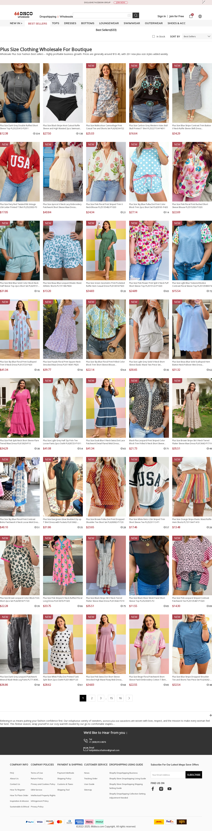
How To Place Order (19, 795)
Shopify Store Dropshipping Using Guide (127, 778)
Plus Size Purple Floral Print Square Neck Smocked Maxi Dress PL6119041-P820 (61, 363)
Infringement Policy (40, 801)
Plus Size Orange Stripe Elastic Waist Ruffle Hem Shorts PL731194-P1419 (192, 521)
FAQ (12, 773)
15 (111, 698)
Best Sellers (190, 36)
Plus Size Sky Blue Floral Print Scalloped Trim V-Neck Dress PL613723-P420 (18, 363)
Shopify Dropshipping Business (123, 773)
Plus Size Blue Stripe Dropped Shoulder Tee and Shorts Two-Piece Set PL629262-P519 (191, 678)
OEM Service (36, 789)
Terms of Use (37, 773)
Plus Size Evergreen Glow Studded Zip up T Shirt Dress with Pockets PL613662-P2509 (62, 521)
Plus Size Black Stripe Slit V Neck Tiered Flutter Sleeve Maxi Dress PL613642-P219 (105, 599)
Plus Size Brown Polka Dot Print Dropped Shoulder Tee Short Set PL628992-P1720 (105, 521)
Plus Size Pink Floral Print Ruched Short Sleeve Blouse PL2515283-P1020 (190, 206)
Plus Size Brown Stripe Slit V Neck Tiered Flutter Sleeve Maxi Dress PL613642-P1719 (192, 442)
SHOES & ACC (177, 23)
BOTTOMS (87, 23)
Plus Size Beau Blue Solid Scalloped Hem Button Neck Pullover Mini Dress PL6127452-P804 (191, 363)
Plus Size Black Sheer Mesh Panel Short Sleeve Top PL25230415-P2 (147, 599)
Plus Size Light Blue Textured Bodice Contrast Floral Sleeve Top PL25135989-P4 (192, 284)
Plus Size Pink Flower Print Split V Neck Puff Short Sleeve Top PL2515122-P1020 (148, 284)
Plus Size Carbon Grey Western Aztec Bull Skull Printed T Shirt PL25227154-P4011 (148, 127)
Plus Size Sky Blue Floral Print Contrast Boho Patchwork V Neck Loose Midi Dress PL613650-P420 (19, 521)
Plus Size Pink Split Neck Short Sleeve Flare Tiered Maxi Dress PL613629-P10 (19, 442)
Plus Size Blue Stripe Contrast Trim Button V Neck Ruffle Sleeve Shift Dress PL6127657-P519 (191, 127)
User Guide (89, 784)
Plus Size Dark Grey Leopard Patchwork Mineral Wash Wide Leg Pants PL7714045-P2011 (19, 678)
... (106, 698)
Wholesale (66, 16)
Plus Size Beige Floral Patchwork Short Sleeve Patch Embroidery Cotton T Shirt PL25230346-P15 (147, 678)
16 (120, 698)
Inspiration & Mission (19, 801)
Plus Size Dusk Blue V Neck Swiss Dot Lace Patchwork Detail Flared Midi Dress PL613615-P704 (105, 442)
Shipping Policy (64, 778)
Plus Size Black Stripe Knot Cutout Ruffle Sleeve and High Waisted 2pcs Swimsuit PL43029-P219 (61, 127)
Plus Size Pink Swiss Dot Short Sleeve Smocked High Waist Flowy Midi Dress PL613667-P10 (103, 678)
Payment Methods (65, 773)
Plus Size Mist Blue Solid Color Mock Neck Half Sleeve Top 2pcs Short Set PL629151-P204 (19, 285)
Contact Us (15, 784)
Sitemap (88, 789)
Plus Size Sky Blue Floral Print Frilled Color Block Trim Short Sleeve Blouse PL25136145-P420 (105, 363)
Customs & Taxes (65, 784)
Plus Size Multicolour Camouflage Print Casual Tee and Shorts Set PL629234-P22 (105, 127)
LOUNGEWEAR (109, 23)
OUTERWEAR (154, 23)
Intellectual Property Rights (43, 795)
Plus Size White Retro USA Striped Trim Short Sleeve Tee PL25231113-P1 (147, 521)
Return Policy (37, 778)
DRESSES (70, 23)
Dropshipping (48, 16)
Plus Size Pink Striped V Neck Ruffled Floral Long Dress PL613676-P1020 (62, 599)
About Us (14, 778)
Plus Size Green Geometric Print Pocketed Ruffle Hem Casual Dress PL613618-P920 (105, 284)
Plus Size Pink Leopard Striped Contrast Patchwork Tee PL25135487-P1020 (190, 599)
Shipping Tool (63, 789)
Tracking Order (90, 778)
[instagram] (161, 789)
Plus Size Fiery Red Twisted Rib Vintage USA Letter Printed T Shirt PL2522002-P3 (18, 206)
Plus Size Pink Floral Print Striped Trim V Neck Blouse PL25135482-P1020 (104, 206)
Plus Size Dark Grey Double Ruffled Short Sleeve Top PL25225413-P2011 (19, 127)
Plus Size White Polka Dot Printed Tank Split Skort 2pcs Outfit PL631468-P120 (61, 678)
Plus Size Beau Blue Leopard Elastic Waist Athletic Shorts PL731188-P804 (62, 284)
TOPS (55, 23)
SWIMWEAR (132, 23)
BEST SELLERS (37, 23)
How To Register (17, 789)
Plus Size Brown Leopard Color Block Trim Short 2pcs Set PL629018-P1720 (19, 599)
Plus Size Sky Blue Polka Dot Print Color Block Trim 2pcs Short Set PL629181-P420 (148, 206)
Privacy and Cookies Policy (43, 784)
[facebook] (153, 789)
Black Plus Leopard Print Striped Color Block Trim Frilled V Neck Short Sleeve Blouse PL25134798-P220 (147, 442)
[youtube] (169, 789)
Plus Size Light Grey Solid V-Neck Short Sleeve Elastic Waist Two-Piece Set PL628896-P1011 (147, 363)
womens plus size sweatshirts (117, 720)
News (86, 773)
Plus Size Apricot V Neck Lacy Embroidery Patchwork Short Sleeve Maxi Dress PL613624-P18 (62, 206)
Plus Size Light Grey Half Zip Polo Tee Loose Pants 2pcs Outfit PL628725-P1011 (62, 442)
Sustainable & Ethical (19, 806)
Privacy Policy (37, 806)
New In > (16, 23)
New (91, 65)
